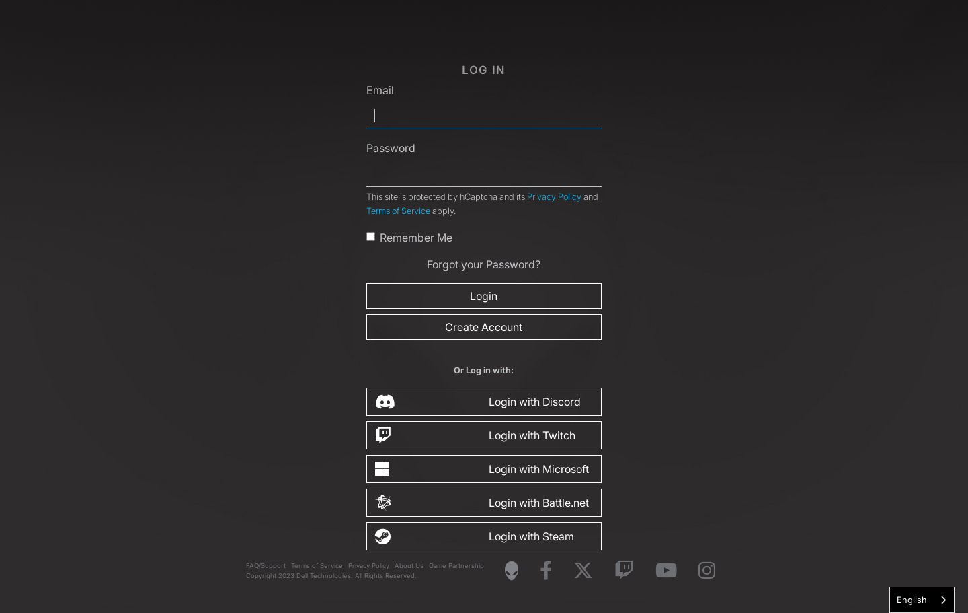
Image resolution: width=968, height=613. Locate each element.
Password (390, 148)
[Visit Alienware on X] (583, 571)
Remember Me (416, 237)
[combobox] (922, 600)
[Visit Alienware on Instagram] (707, 571)
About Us (409, 565)
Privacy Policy (554, 197)
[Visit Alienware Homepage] (511, 570)
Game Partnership (456, 565)
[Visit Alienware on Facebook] (546, 571)
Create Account (483, 327)
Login (483, 296)
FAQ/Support (266, 565)
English (912, 599)
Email (380, 90)
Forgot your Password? (483, 264)
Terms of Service (398, 211)
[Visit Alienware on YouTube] (666, 571)
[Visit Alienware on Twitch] (624, 571)
